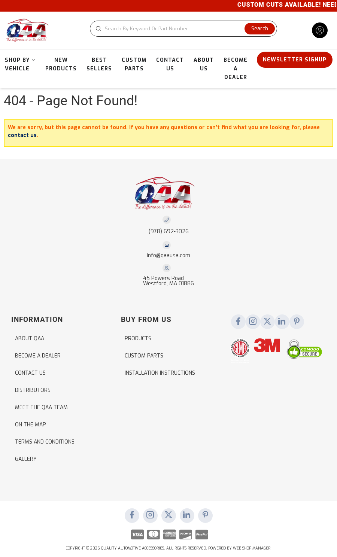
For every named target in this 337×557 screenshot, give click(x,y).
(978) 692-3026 (169, 231)
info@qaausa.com (168, 255)
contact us (22, 135)
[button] (183, 29)
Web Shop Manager (251, 548)
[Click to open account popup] (320, 30)
